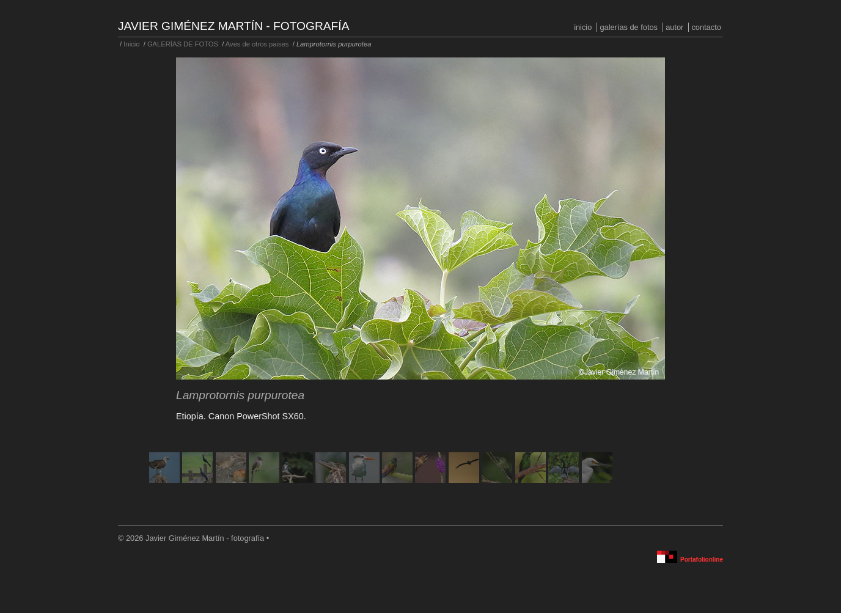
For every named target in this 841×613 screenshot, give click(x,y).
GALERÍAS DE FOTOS (629, 27)
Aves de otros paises (257, 44)
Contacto (706, 27)
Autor (674, 27)
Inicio (583, 27)
